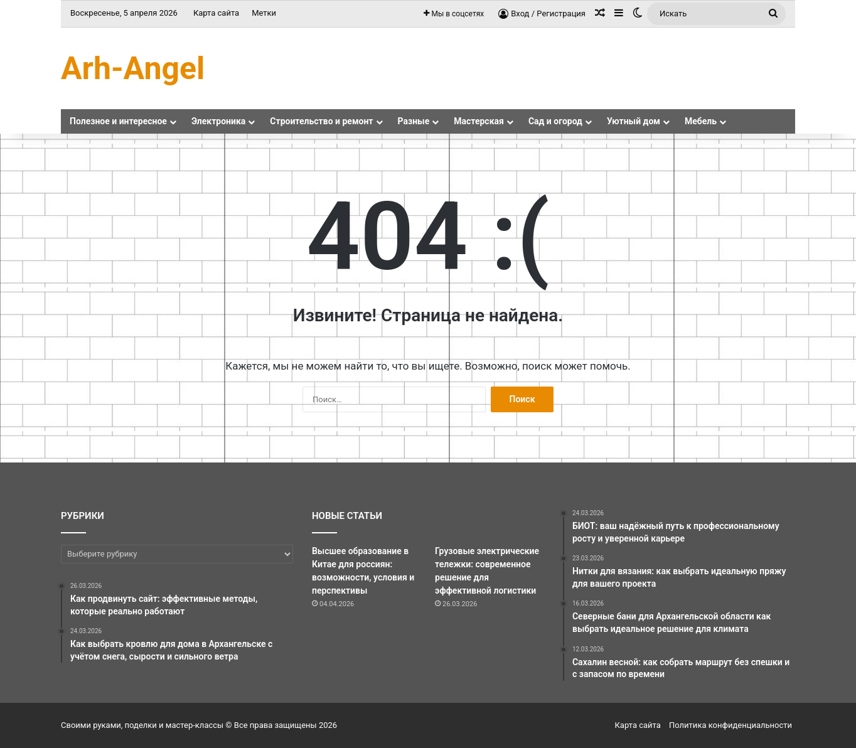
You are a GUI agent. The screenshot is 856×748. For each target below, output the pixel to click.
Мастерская (479, 121)
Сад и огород (555, 121)
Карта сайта (216, 13)
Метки (264, 13)
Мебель (701, 121)
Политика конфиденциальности (730, 725)
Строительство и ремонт (321, 121)
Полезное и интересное (118, 121)
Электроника (218, 121)
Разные (414, 121)
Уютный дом (633, 121)
